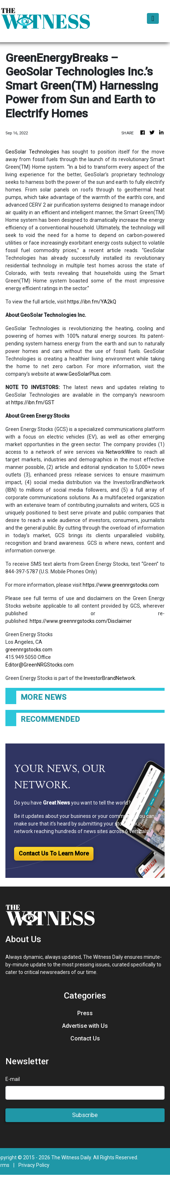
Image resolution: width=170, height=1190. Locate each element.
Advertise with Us (85, 1025)
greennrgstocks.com (28, 649)
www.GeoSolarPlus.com (83, 374)
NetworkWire (120, 452)
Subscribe (85, 1115)
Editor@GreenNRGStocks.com (39, 665)
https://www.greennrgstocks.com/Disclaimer (81, 621)
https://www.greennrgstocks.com (121, 585)
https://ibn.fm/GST (33, 402)
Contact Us (85, 1038)
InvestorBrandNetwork (109, 678)
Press (85, 1013)
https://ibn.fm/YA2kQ (91, 302)
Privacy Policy (33, 1165)
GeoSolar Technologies (32, 152)
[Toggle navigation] (153, 18)
